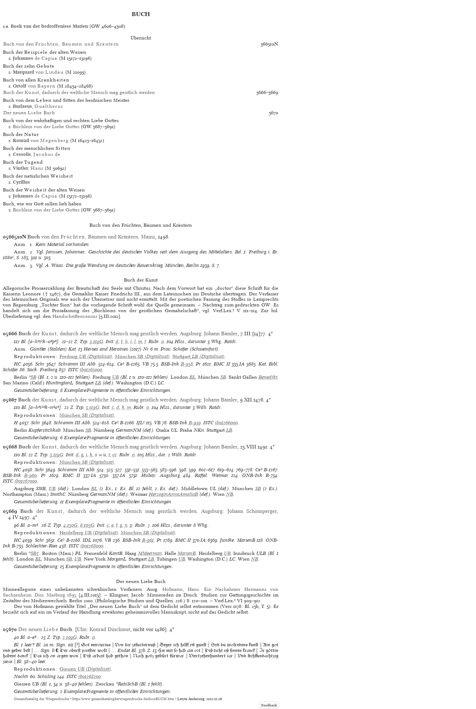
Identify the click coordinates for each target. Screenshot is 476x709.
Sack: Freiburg (42, 370)
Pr (198, 364)
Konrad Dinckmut (109, 629)
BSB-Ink (170, 364)
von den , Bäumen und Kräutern (82, 236)
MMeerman (150, 553)
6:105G (87, 525)
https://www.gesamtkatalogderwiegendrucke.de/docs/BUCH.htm (123, 699)
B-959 (195, 423)
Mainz (148, 236)
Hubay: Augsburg (160, 475)
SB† (35, 553)
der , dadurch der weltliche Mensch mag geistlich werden (98, 333)
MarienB (187, 553)
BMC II (222, 364)
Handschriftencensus (74, 316)
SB (33, 377)
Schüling (46, 676)
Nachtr (21, 676)
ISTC (73, 370)
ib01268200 (89, 676)
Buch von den (61, 44)
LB (98, 383)
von (38, 72)
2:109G (70, 637)
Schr (40, 364)
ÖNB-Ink (252, 475)
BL (192, 377)
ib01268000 (91, 546)
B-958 (187, 364)
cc (115, 455)
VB (145, 364)
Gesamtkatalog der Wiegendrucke (41, 699)
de (35, 58)
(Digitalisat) (86, 356)
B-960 (30, 475)
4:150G (70, 525)
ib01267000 (26, 481)
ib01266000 (226, 423)
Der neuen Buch (29, 113)
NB (229, 494)
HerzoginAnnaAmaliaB (173, 494)
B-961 (148, 540)
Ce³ (120, 364)
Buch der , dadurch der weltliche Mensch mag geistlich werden (79, 92)
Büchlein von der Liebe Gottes (46, 127)
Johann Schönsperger (252, 511)
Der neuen (45, 629)
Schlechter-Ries (42, 546)
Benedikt (267, 377)
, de (36, 154)
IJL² (140, 423)
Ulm (82, 629)
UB (115, 377)
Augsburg (190, 333)
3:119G (96, 341)
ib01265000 (91, 370)
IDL (87, 540)
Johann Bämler (220, 333)
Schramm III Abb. (77, 364)
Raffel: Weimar (211, 475)
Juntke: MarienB (237, 540)
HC (17, 364)
